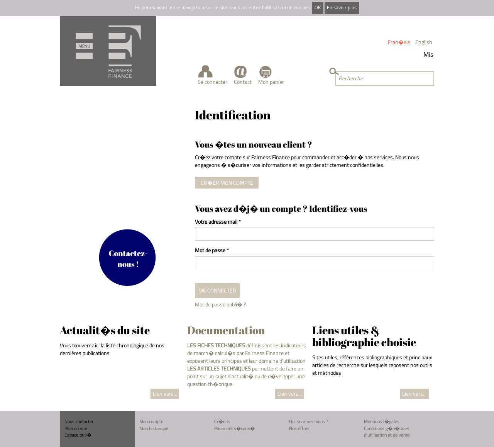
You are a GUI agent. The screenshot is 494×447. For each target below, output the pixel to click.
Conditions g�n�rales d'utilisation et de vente (386, 432)
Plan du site (75, 428)
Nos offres (299, 428)
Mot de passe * (212, 250)
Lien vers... (165, 393)
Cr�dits (222, 421)
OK (318, 7)
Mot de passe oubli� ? (220, 304)
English (423, 42)
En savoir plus (342, 7)
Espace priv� (77, 435)
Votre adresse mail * (218, 222)
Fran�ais (399, 42)
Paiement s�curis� (234, 428)
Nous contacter (78, 421)
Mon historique (153, 428)
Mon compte (151, 421)
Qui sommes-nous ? (308, 421)
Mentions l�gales (381, 421)
